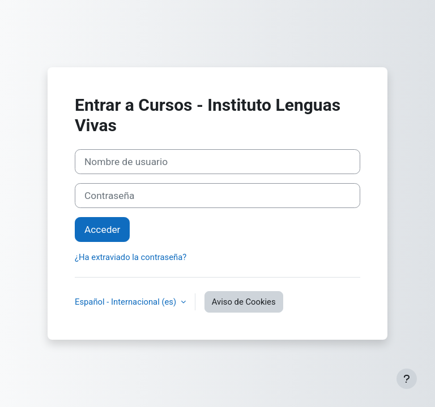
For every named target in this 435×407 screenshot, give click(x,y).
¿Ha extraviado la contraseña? (130, 257)
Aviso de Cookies (244, 302)
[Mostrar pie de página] (406, 379)
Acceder (102, 229)
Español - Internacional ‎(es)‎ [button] (126, 302)
